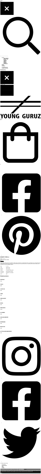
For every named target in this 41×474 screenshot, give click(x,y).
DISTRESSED (2, 321)
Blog (2, 466)
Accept (25, 469)
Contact (3, 467)
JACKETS (5, 60)
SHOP (3, 57)
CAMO (1, 293)
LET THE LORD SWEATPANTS (6, 331)
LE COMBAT (2, 312)
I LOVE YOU (2, 288)
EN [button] (0, 1)
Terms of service (4, 465)
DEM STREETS (6, 58)
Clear (8, 259)
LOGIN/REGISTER (5, 67)
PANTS (5, 61)
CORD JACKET (3, 298)
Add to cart (2, 261)
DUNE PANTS (2, 307)
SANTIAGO (2, 279)
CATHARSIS (6, 63)
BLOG (3, 64)
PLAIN (5, 59)
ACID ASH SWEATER (4, 317)
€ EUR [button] (1, 0)
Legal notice (4, 464)
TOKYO (1, 284)
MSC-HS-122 (2, 326)
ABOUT (3, 65)
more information (21, 469)
